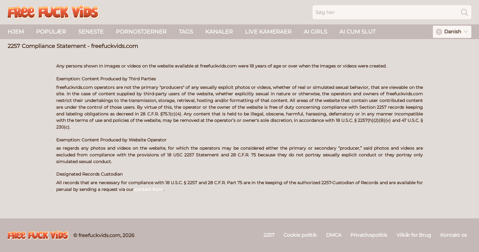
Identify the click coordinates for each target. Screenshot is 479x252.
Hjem (16, 31)
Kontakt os (453, 235)
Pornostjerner (141, 31)
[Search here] (392, 12)
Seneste (91, 31)
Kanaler (219, 31)
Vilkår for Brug (414, 235)
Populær (51, 31)
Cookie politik (300, 235)
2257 (268, 235)
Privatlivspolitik (368, 235)
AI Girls (315, 31)
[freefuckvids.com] (38, 235)
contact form (149, 189)
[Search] (464, 12)
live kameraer (268, 31)
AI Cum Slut (357, 31)
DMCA (333, 235)
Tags (186, 31)
